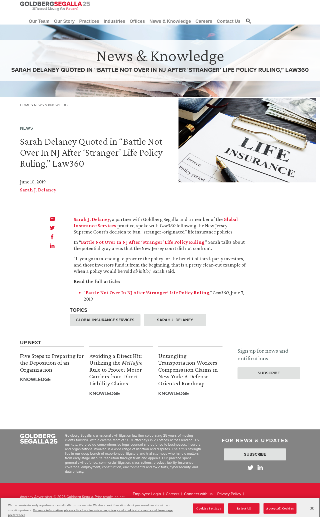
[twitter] (52, 227)
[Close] (312, 510)
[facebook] (52, 236)
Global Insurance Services (105, 320)
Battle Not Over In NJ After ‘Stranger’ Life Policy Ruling (142, 242)
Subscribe (269, 373)
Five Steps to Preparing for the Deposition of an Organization (52, 362)
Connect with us (198, 494)
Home (25, 105)
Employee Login (147, 494)
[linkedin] (52, 245)
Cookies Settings (208, 510)
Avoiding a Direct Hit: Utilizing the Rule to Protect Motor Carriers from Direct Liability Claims (115, 369)
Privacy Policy (229, 494)
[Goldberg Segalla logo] (55, 6)
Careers (172, 494)
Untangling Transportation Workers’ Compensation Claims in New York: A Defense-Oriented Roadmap (188, 369)
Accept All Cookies (280, 510)
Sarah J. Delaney (38, 189)
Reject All (244, 510)
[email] (52, 218)
